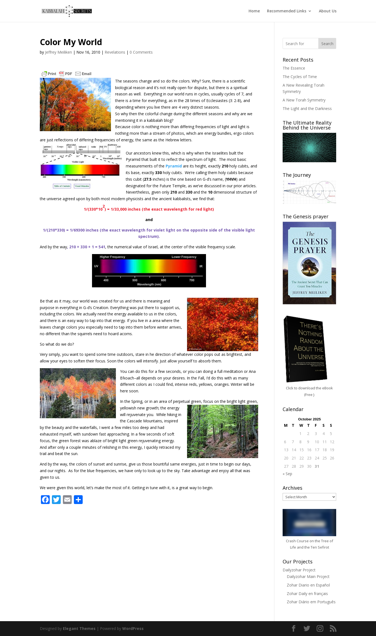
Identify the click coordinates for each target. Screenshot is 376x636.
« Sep (287, 473)
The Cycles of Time (300, 76)
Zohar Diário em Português (311, 601)
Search (327, 43)
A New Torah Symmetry (304, 100)
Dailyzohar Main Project (308, 576)
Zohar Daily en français (307, 593)
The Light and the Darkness (307, 108)
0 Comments (141, 52)
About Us (327, 11)
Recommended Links (286, 11)
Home (254, 11)
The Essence (294, 68)
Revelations (115, 52)
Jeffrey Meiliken (58, 52)
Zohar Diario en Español (308, 585)
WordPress (133, 628)
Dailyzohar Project (299, 569)
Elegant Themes (79, 628)
